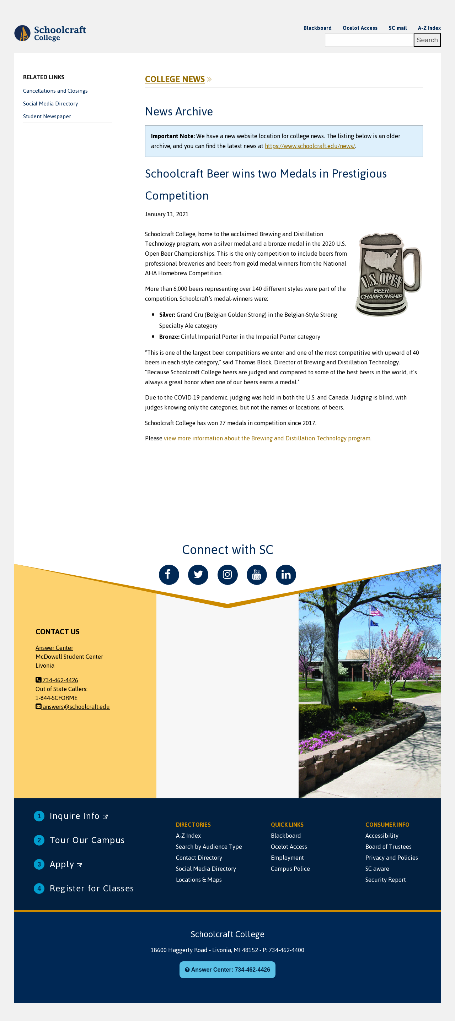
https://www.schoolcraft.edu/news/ (310, 146)
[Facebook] (169, 575)
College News (175, 79)
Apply (66, 864)
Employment (287, 857)
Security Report (385, 879)
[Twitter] (198, 575)
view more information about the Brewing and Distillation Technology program (267, 438)
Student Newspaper (47, 116)
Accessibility (381, 835)
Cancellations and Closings (55, 91)
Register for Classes (92, 888)
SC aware (377, 868)
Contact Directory (199, 857)
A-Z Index (429, 28)
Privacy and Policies (391, 857)
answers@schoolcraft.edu (73, 706)
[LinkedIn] (286, 575)
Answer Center (54, 647)
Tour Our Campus (87, 840)
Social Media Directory (50, 103)
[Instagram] (228, 575)
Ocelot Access (360, 28)
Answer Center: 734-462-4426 (227, 970)
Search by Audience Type (209, 846)
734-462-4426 (57, 680)
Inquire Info (79, 816)
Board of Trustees (388, 846)
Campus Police (290, 868)
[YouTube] (257, 575)
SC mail (398, 28)
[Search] (369, 40)
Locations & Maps (199, 879)
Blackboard (318, 28)
